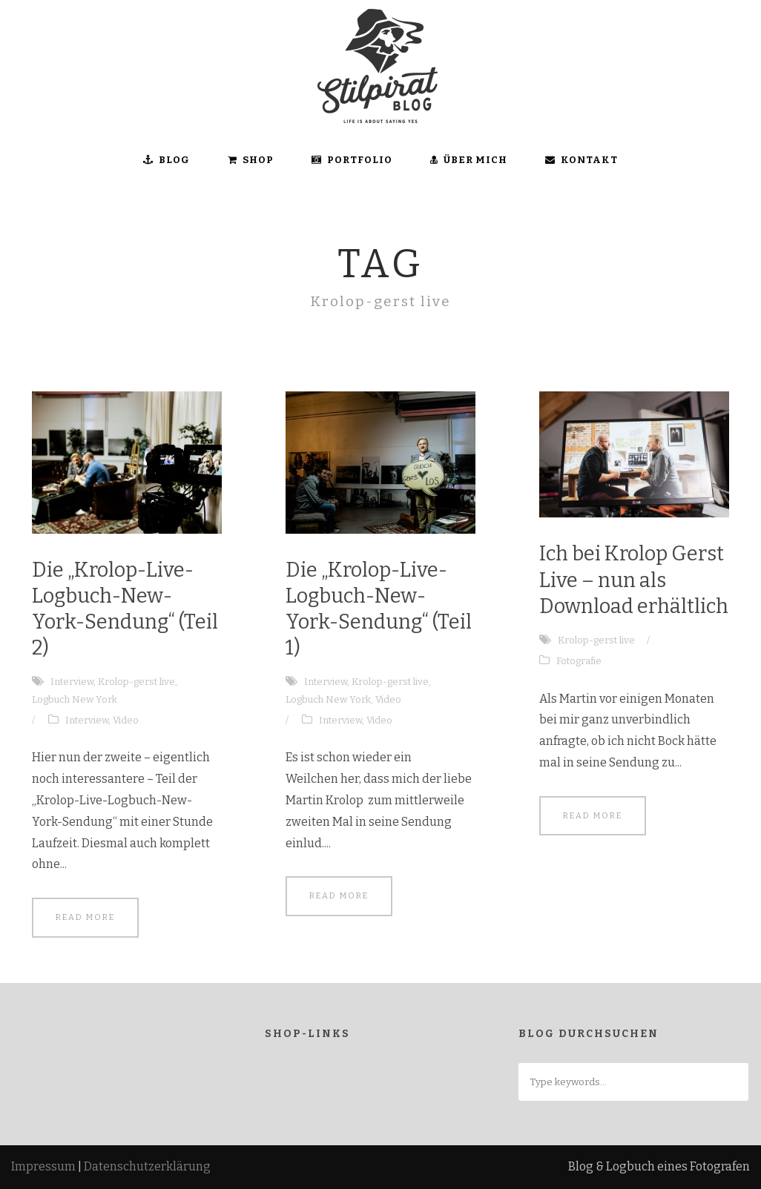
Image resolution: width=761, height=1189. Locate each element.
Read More (85, 917)
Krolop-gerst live (136, 681)
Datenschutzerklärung (147, 1166)
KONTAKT (581, 159)
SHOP (251, 159)
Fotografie (579, 660)
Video (126, 720)
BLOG (166, 159)
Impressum (43, 1166)
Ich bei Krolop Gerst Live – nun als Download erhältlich (633, 579)
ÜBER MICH (468, 159)
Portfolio (352, 159)
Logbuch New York (74, 699)
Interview (71, 681)
